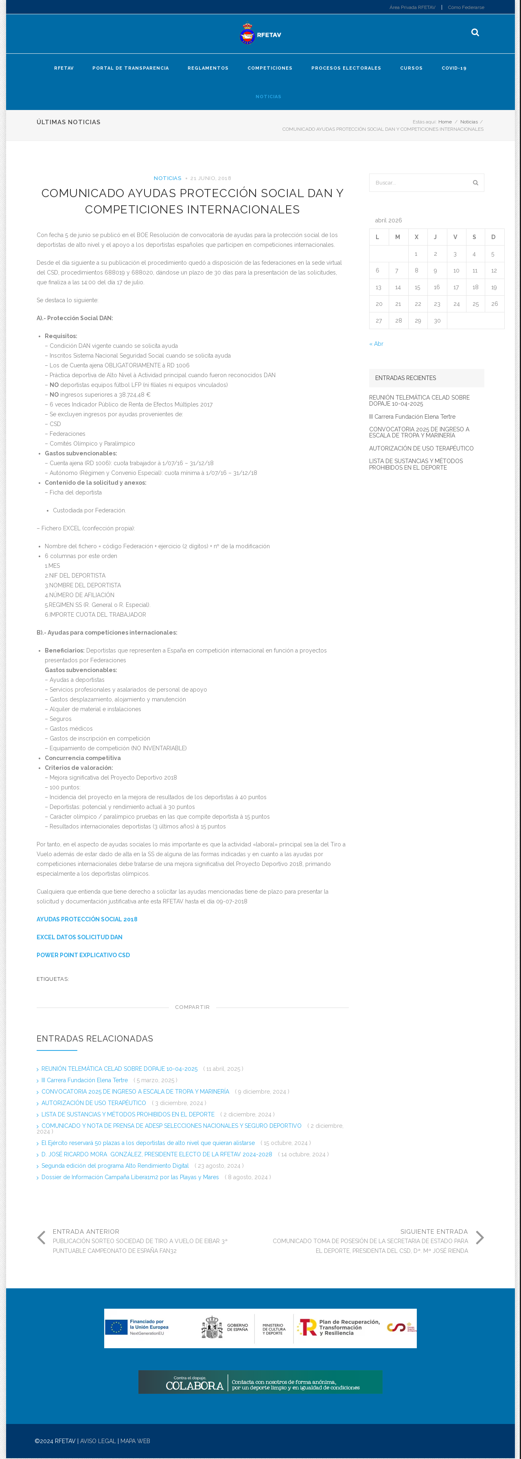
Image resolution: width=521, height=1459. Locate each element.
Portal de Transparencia (130, 68)
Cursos (411, 68)
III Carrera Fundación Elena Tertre (85, 1080)
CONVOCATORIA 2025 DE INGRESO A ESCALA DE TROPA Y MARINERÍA (136, 1092)
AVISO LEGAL (98, 1442)
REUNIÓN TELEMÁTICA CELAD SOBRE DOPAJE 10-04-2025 (120, 1069)
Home (445, 122)
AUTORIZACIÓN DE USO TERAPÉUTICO (95, 1103)
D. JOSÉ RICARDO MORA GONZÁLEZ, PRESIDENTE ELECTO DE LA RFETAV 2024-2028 (158, 1154)
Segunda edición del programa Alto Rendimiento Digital (116, 1166)
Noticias (269, 97)
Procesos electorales (346, 68)
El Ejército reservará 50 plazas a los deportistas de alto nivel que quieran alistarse (149, 1143)
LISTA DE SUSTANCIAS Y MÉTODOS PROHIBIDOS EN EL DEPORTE (129, 1115)
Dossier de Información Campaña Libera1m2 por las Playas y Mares (131, 1177)
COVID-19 (454, 68)
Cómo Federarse (466, 7)
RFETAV (64, 68)
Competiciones (270, 68)
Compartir (192, 1007)
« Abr (376, 344)
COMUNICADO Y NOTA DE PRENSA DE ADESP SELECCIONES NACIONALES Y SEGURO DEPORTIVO (172, 1126)
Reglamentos (208, 68)
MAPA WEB (135, 1442)
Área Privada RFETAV (413, 7)
